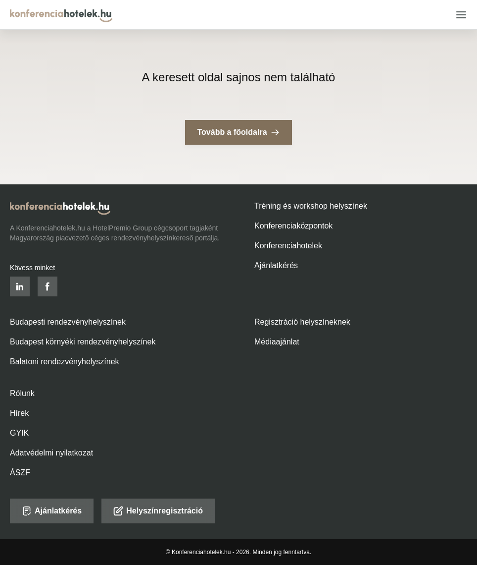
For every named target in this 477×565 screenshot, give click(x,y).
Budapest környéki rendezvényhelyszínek (82, 342)
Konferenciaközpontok (293, 226)
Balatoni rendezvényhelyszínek (64, 361)
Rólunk (22, 393)
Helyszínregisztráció (158, 511)
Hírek (19, 413)
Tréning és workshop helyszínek (310, 206)
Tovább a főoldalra (238, 132)
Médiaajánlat (276, 342)
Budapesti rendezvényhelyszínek (68, 322)
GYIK (19, 433)
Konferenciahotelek (288, 245)
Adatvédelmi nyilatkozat (51, 453)
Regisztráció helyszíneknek (302, 322)
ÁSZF (20, 472)
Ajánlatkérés (276, 265)
